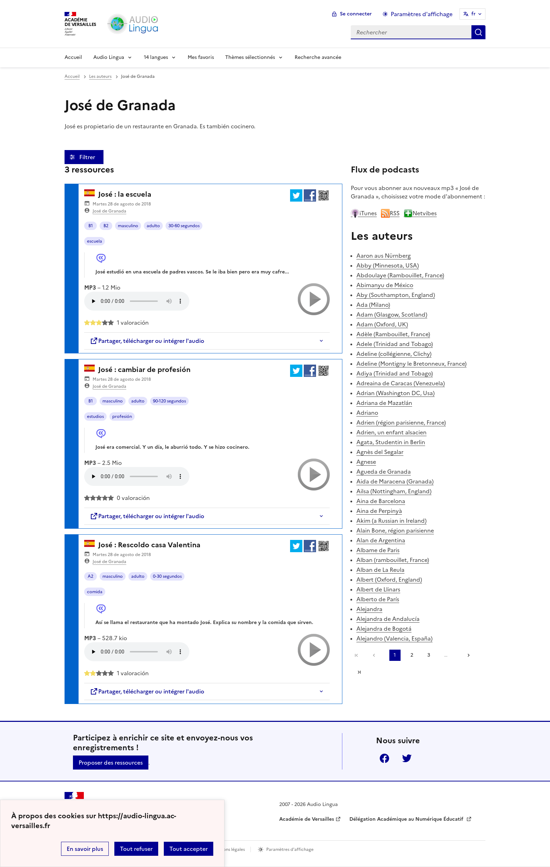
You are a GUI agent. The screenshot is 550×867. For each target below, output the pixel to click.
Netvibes (420, 213)
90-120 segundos (169, 401)
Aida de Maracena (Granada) (395, 481)
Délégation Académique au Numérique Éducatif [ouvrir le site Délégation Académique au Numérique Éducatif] (407, 819)
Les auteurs (100, 76)
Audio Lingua (108, 57)
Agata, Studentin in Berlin (390, 442)
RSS (390, 213)
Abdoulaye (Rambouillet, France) (400, 275)
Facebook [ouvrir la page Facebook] (384, 758)
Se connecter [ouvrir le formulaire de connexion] (356, 14)
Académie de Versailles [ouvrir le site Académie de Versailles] (306, 819)
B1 (90, 226)
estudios (95, 416)
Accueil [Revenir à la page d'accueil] (73, 57)
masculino (128, 226)
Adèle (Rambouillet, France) (393, 334)
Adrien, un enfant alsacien (391, 432)
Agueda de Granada (383, 471)
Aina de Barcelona (380, 501)
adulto (153, 226)
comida (94, 592)
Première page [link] (356, 655)
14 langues (156, 57)
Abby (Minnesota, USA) (387, 265)
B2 (105, 226)
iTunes (364, 213)
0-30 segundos (167, 576)
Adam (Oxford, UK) (382, 324)
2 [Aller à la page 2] (411, 655)
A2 (90, 576)
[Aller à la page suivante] (466, 655)
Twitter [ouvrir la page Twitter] (406, 758)
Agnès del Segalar (379, 452)
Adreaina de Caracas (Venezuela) (400, 383)
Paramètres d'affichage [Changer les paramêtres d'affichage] (421, 14)
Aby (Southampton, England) (395, 295)
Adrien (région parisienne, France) (401, 422)
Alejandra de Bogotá (383, 628)
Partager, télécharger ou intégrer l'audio (147, 341)
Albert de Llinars (378, 589)
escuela (94, 241)
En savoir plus (85, 849)
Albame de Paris (378, 550)
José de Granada (109, 211)
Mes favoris (201, 57)
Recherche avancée (318, 57)
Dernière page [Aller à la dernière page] (359, 672)
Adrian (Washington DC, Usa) (395, 393)
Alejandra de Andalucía (388, 619)
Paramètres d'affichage (290, 849)
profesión (122, 416)
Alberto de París (377, 599)
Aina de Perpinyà (379, 511)
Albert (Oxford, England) (389, 579)
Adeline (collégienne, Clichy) (393, 354)
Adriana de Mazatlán (384, 403)
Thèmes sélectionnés (250, 57)
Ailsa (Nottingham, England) (393, 491)
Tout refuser (136, 849)
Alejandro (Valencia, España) (394, 638)
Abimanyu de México (384, 285)
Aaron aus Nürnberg (383, 255)
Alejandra (369, 609)
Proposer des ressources (111, 762)
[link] (376, 655)
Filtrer (88, 157)
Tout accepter (188, 849)
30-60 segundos (184, 226)
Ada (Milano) (373, 304)
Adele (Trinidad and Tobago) (394, 344)
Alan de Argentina (380, 540)
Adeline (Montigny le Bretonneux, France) (411, 363)
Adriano (367, 412)
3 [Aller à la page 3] (428, 655)
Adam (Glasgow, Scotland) (391, 314)
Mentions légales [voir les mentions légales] (228, 849)
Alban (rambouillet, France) (392, 560)
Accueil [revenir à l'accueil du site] (72, 76)
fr (473, 14)
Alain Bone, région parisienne (395, 530)
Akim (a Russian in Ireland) (391, 520)
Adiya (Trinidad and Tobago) (394, 373)
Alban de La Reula (380, 569)
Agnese (366, 462)
